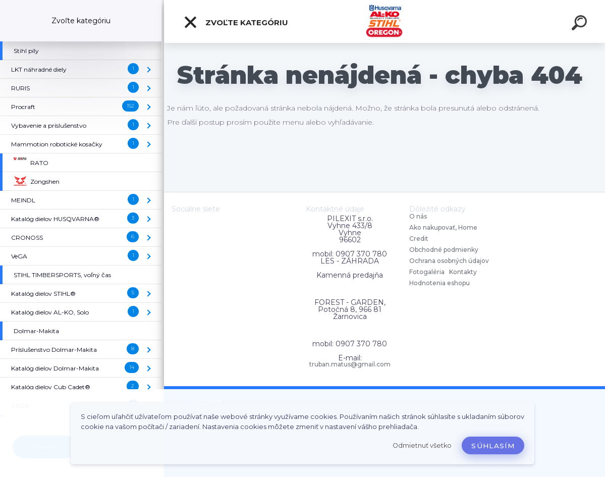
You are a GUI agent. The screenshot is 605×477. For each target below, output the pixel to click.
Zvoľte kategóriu (235, 22)
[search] (581, 24)
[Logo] (385, 21)
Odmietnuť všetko (422, 445)
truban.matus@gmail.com (350, 364)
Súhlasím (493, 446)
